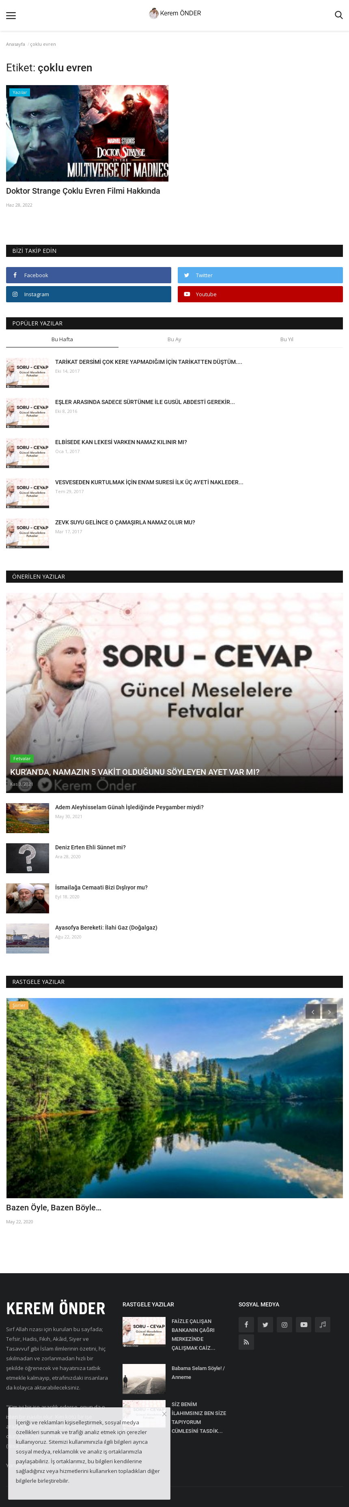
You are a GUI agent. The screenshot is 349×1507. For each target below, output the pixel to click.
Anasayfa (15, 44)
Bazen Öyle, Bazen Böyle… (53, 1207)
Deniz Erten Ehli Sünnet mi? (90, 847)
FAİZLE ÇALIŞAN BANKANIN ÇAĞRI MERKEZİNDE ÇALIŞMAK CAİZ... (193, 1334)
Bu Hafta (62, 339)
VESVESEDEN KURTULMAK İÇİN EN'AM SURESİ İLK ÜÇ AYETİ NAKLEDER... (149, 482)
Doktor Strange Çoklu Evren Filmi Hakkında (83, 191)
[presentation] (313, 1011)
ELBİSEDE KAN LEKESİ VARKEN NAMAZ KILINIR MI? (121, 442)
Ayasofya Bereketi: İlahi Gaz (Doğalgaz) (106, 927)
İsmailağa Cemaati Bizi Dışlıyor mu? (101, 887)
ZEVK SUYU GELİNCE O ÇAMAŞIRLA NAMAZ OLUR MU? (125, 522)
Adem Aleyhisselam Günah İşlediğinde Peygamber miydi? (129, 807)
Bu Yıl (286, 339)
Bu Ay (174, 339)
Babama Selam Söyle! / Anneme (198, 1372)
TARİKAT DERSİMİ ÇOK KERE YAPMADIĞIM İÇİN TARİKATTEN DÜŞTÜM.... (148, 362)
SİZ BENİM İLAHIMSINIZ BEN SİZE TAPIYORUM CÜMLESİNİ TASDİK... (199, 1417)
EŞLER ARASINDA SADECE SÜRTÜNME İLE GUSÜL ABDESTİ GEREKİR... (145, 402)
